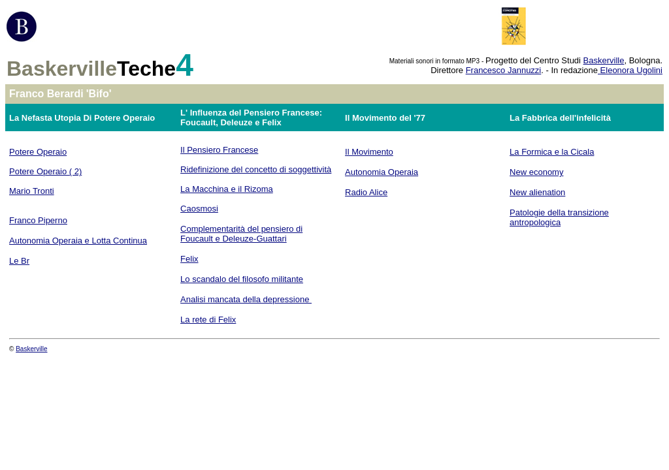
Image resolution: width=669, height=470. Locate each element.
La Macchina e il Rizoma (226, 189)
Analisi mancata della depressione (246, 299)
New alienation (537, 192)
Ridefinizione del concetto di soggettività (255, 169)
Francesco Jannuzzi (504, 70)
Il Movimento (369, 152)
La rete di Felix (208, 319)
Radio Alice (366, 192)
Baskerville (604, 60)
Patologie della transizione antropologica (559, 217)
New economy (536, 172)
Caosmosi (199, 208)
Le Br (19, 261)
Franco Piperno (38, 220)
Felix (189, 259)
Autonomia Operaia (381, 172)
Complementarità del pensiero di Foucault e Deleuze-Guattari (241, 233)
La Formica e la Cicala (552, 152)
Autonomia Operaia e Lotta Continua (78, 240)
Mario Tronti (31, 191)
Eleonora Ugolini (630, 70)
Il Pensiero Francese (219, 150)
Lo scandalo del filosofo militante (241, 279)
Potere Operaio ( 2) (45, 171)
